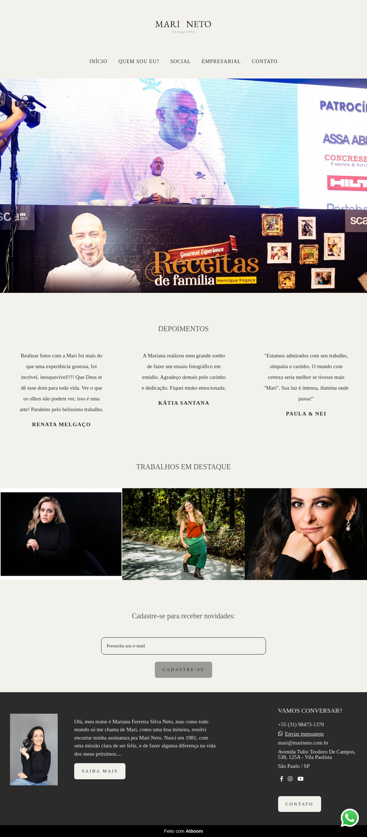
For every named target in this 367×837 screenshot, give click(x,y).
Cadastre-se (183, 669)
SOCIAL (180, 61)
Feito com (183, 831)
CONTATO (265, 61)
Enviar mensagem (304, 734)
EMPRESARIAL (221, 61)
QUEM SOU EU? (138, 61)
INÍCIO (98, 61)
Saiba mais (100, 771)
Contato (300, 804)
